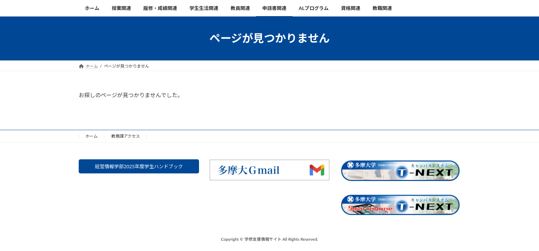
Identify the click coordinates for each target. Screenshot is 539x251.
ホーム (91, 136)
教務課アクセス (125, 136)
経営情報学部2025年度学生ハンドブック (138, 167)
